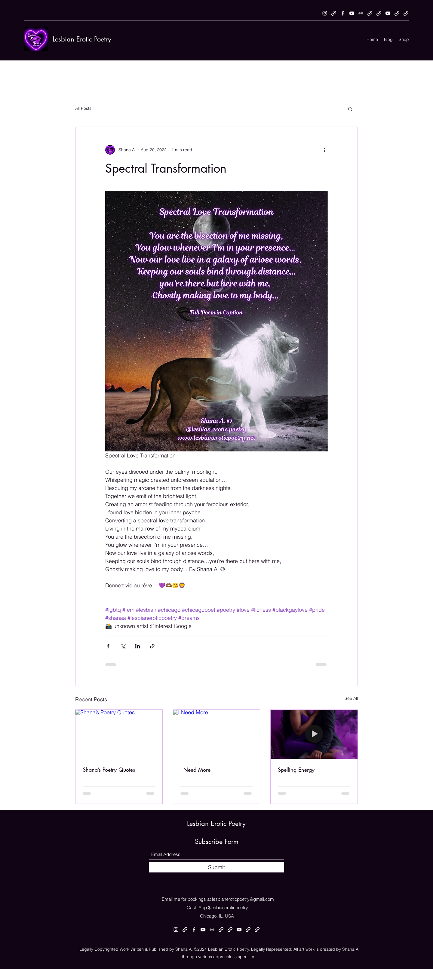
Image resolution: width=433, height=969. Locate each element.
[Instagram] (325, 13)
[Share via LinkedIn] (137, 646)
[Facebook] (343, 13)
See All (351, 698)
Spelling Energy (296, 769)
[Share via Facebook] (108, 646)
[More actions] (324, 149)
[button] (350, 108)
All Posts (83, 108)
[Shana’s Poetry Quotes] (118, 734)
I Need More (195, 769)
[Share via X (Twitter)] (123, 646)
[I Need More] (216, 734)
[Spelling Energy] (314, 734)
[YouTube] (352, 13)
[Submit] (216, 867)
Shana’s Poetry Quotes (109, 769)
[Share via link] (152, 646)
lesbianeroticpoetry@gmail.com (243, 899)
